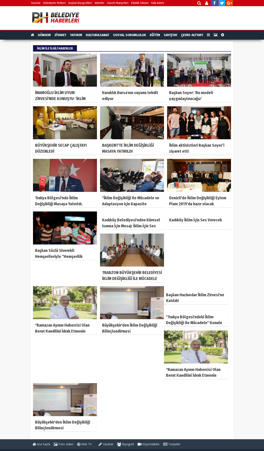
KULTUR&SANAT (97, 35)
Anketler (99, 3)
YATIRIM (76, 35)
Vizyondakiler (149, 444)
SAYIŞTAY (170, 35)
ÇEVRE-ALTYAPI (192, 35)
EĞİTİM (155, 35)
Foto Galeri (63, 444)
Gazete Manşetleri (117, 3)
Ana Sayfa (41, 444)
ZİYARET (60, 35)
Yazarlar (36, 3)
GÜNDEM (44, 35)
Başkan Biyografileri (80, 3)
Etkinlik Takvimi (139, 3)
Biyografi (125, 444)
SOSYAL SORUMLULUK (129, 35)
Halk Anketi (157, 3)
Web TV (84, 444)
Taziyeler (171, 444)
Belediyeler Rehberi (54, 3)
